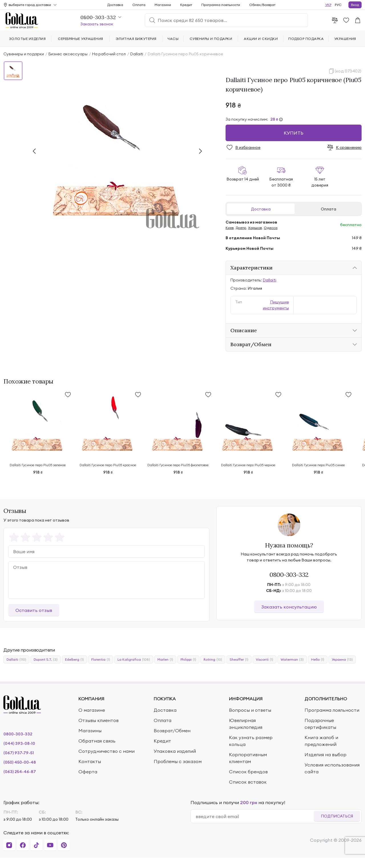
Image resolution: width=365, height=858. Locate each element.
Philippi (188, 659)
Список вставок (248, 782)
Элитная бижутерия (136, 38)
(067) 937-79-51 (18, 752)
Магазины (90, 730)
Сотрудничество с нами (106, 751)
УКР (328, 5)
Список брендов (248, 771)
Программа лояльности (220, 5)
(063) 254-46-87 (19, 771)
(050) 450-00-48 (19, 762)
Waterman (292, 659)
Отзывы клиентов (98, 720)
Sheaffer (239, 659)
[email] (254, 816)
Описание (243, 330)
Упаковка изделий (175, 751)
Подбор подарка (306, 38)
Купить (293, 133)
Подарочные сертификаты (320, 723)
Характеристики (251, 267)
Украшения (345, 38)
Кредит (186, 5)
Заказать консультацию (289, 607)
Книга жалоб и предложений (321, 741)
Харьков (255, 228)
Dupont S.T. (46, 659)
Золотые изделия (27, 38)
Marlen (165, 659)
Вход (355, 5)
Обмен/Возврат (262, 5)
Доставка (261, 209)
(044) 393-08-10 (19, 743)
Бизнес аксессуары (68, 53)
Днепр (241, 228)
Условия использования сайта (332, 768)
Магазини (163, 5)
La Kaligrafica (133, 659)
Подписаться (337, 816)
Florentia (100, 659)
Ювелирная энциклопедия (245, 723)
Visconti (264, 659)
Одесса (270, 228)
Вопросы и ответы (250, 710)
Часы (173, 38)
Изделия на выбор (325, 754)
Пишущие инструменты (276, 305)
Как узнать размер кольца (251, 741)
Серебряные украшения (80, 38)
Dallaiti (136, 53)
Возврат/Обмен (250, 344)
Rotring (213, 659)
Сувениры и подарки (23, 53)
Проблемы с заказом (178, 761)
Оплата (328, 209)
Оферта (87, 771)
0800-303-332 (289, 575)
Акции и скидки (261, 38)
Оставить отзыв (33, 610)
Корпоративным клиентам (248, 758)
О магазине (91, 710)
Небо (317, 659)
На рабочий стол (109, 53)
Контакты (89, 761)
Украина (342, 659)
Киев (230, 228)
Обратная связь (96, 741)
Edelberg (74, 659)
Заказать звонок (96, 24)
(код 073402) (348, 71)
